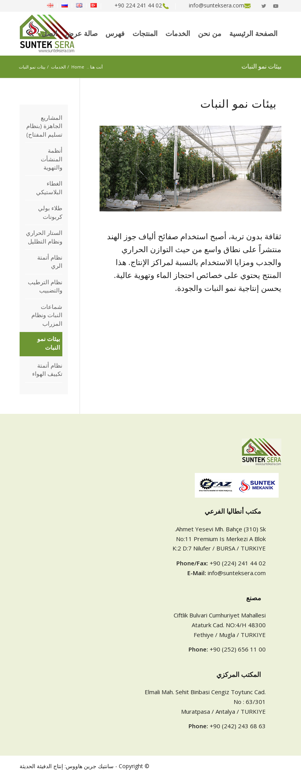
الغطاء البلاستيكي (49, 187)
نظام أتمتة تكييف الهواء (47, 369)
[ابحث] (31, 33)
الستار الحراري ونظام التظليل (44, 237)
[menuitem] (214, 6)
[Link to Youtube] (275, 6)
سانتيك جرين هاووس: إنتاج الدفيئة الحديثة (67, 766)
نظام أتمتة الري (49, 261)
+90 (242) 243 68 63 (238, 726)
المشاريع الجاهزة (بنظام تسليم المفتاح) (44, 126)
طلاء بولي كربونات (50, 212)
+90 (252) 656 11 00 (238, 649)
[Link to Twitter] (264, 6)
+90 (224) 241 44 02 (238, 563)
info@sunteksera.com (237, 573)
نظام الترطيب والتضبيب (45, 286)
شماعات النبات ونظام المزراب (46, 315)
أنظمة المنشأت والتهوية (51, 158)
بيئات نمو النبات (261, 66)
